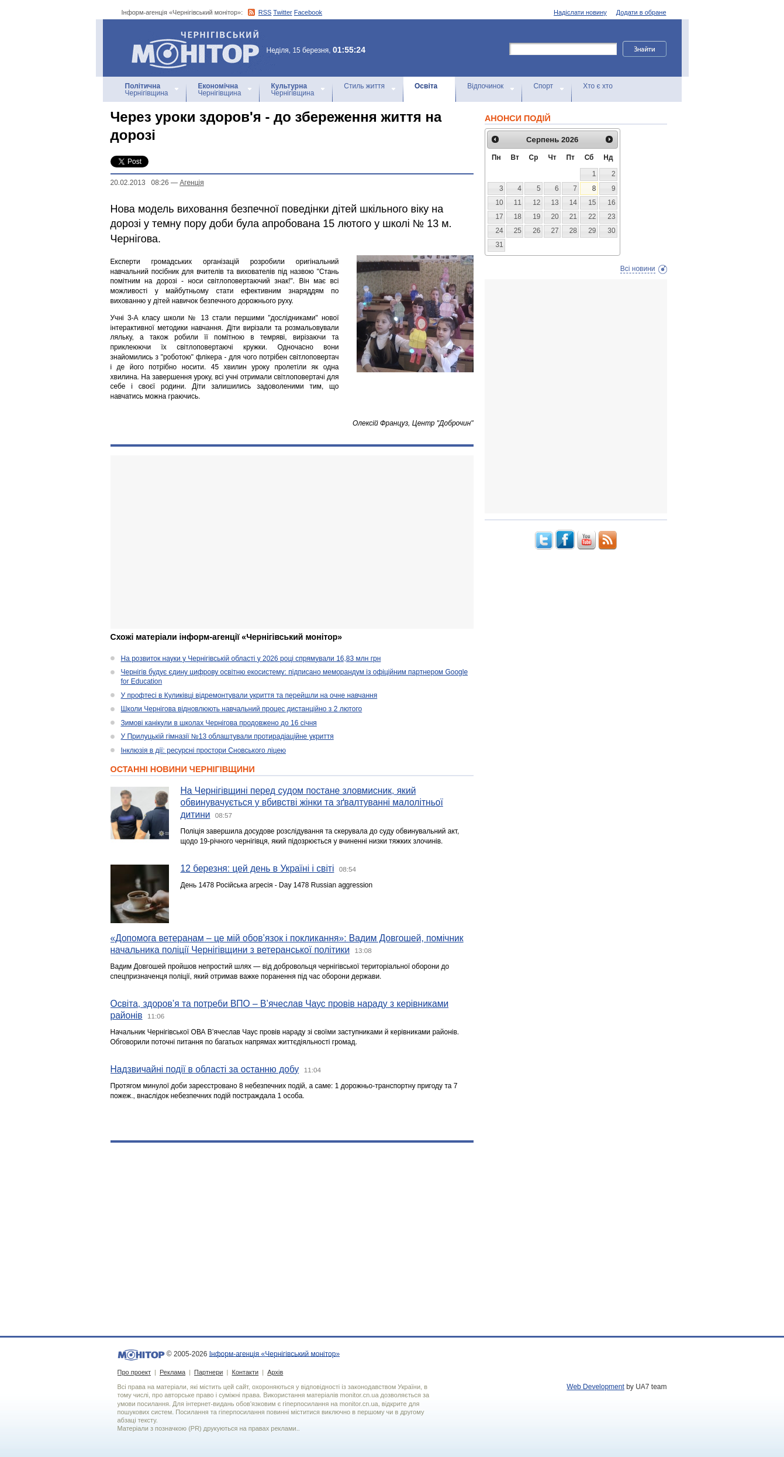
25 (517, 231)
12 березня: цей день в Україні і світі (257, 868)
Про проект (134, 1372)
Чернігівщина (146, 89)
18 (517, 216)
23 (611, 216)
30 (611, 231)
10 (499, 202)
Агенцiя (191, 183)
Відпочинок (485, 86)
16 (611, 202)
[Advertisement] (292, 542)
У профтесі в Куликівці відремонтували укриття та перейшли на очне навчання (249, 695)
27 (554, 231)
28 (573, 231)
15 (592, 202)
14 (573, 202)
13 (554, 202)
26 (536, 231)
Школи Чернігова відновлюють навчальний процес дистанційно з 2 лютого (241, 709)
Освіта (426, 86)
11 (517, 202)
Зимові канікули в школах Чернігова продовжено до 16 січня (219, 723)
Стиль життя (364, 86)
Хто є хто (598, 86)
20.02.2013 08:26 (139, 183)
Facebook (308, 12)
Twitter (282, 12)
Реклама (172, 1372)
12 (536, 202)
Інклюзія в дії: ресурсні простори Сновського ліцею (203, 750)
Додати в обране (641, 12)
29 (592, 231)
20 (554, 216)
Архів (275, 1372)
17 (499, 216)
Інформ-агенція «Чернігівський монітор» (199, 48)
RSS (265, 12)
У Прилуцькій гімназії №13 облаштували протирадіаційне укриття (227, 736)
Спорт (543, 86)
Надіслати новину (580, 12)
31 (499, 245)
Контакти (245, 1372)
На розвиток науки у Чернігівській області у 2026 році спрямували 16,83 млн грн (251, 658)
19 (536, 216)
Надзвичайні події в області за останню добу (204, 1069)
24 (499, 231)
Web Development (595, 1387)
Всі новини (637, 269)
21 (573, 216)
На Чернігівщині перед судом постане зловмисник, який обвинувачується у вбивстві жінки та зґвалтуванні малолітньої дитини (312, 803)
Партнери (208, 1372)
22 (592, 216)
